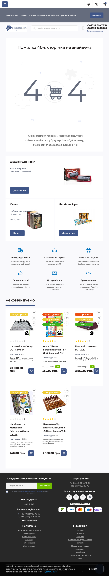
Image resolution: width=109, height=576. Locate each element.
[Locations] (88, 4)
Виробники (80, 552)
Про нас (80, 537)
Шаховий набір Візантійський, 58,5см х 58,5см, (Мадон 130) (54, 427)
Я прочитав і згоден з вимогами (29, 493)
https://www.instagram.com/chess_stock (76, 497)
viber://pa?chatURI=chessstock (83, 497)
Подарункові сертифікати (80, 555)
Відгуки (80, 530)
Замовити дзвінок (95, 31)
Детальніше (70, 15)
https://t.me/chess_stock (90, 497)
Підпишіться (44, 486)
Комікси (29, 540)
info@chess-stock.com (80, 504)
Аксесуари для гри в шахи (29, 530)
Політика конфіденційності (31, 491)
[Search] (34, 28)
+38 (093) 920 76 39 (97, 25)
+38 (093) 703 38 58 (97, 28)
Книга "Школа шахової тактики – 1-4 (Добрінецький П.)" (54, 349)
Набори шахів (29, 543)
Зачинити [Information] (96, 15)
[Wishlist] (34, 318)
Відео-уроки (28, 533)
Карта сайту (80, 549)
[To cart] (31, 371)
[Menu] (5, 4)
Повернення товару (80, 546)
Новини (80, 533)
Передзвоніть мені (29, 520)
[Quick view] (34, 313)
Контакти (80, 543)
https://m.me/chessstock (69, 497)
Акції (80, 558)
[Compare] (34, 323)
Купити (17, 233)
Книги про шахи (29, 537)
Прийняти (92, 569)
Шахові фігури (29, 546)
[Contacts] (97, 4)
